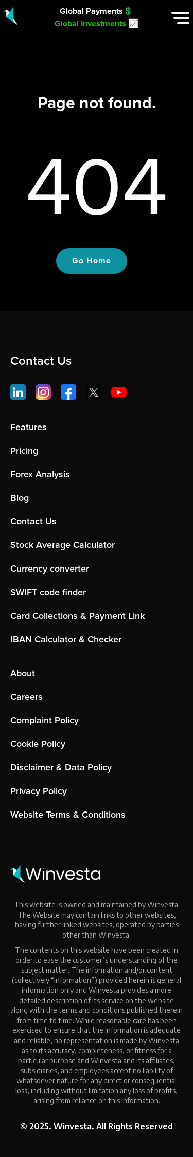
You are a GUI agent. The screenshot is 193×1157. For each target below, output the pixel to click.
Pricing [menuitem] (24, 450)
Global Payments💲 (96, 11)
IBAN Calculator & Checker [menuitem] (65, 639)
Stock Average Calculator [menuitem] (62, 545)
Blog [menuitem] (19, 497)
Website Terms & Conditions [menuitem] (68, 814)
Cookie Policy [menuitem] (37, 743)
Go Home (91, 261)
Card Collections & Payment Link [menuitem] (77, 615)
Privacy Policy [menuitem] (38, 791)
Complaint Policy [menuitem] (44, 720)
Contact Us (41, 361)
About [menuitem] (22, 673)
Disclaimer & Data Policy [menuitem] (61, 767)
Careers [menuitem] (26, 696)
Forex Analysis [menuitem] (40, 474)
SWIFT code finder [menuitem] (48, 592)
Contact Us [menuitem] (33, 521)
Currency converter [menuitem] (49, 568)
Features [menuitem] (28, 427)
